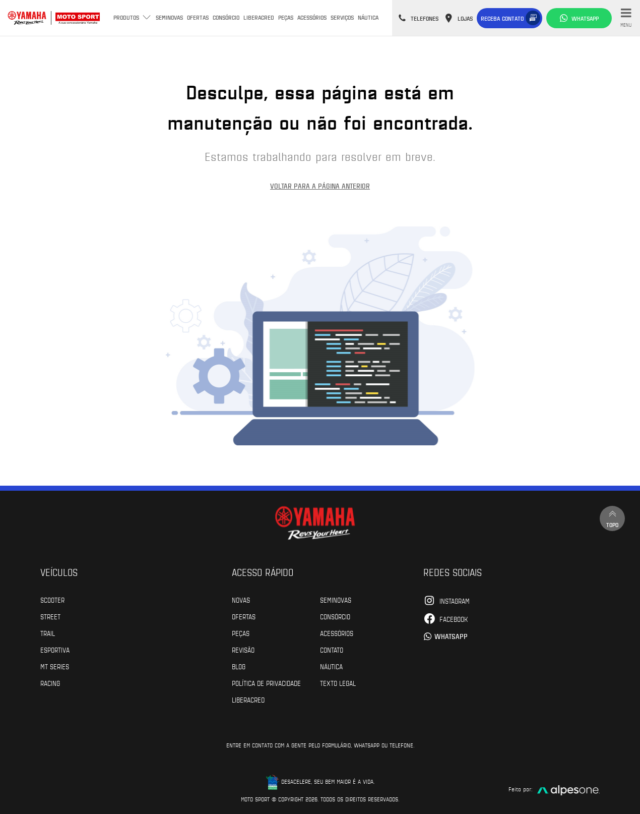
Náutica (368, 17)
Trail (47, 632)
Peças (285, 17)
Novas (241, 599)
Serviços (342, 17)
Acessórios (312, 17)
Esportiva (55, 649)
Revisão (243, 649)
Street (50, 616)
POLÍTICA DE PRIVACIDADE (266, 682)
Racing (50, 682)
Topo (612, 518)
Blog (238, 666)
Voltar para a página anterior (320, 186)
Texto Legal (338, 682)
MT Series (54, 666)
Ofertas (198, 17)
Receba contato (502, 18)
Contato (331, 649)
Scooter (52, 599)
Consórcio (226, 17)
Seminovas (169, 17)
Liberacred (258, 17)
